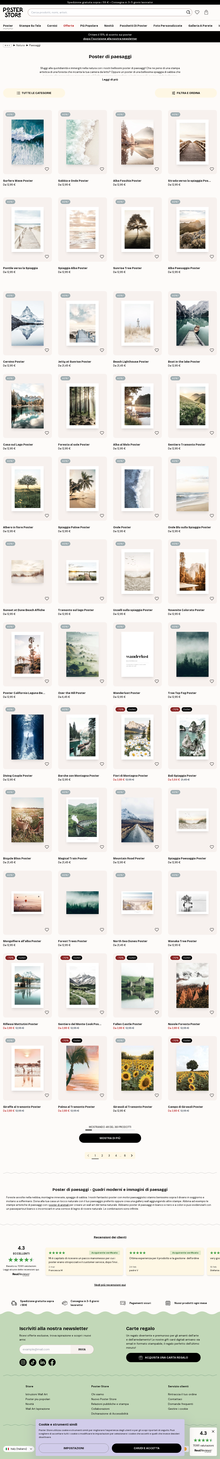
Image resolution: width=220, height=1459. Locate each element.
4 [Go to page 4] (116, 1155)
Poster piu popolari (38, 1399)
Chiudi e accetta (147, 1448)
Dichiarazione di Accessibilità (109, 1413)
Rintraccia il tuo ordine (182, 1394)
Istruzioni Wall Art (37, 1394)
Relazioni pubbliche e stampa (110, 1404)
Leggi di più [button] (110, 79)
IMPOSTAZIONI (74, 1448)
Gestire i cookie (178, 1408)
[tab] (197, 12)
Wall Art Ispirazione (38, 1408)
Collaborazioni (100, 1408)
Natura (20, 45)
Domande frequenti (180, 1404)
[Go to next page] (131, 1155)
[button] (203, 1441)
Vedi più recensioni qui (110, 1285)
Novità (30, 1404)
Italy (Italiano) (19, 1448)
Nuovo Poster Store (103, 1399)
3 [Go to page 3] (109, 1155)
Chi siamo (97, 1394)
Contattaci (175, 1399)
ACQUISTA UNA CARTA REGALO (163, 1357)
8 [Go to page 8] (125, 1155)
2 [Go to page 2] (102, 1155)
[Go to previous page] (88, 1155)
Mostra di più (110, 1138)
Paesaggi (35, 45)
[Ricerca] (188, 12)
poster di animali (59, 1205)
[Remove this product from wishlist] (47, 169)
